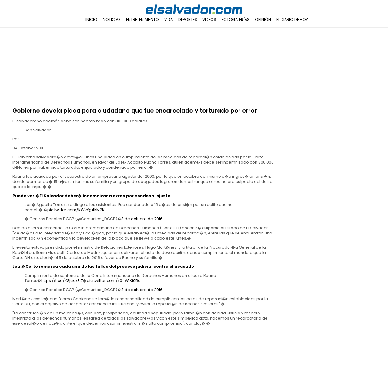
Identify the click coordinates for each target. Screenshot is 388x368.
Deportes (187, 19)
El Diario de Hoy (292, 19)
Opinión (263, 19)
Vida (168, 19)
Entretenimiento (142, 19)
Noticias (112, 19)
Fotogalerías (235, 19)
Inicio (91, 19)
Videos (209, 19)
